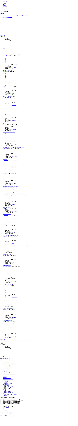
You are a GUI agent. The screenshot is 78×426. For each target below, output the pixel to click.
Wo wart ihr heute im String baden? (9, 132)
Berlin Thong (6, 97)
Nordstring (6, 215)
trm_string (6, 108)
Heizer (13, 305)
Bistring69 (6, 309)
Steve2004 (6, 195)
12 (5, 76)
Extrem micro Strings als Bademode (9, 284)
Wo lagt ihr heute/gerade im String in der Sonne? (11, 54)
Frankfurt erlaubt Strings (7, 172)
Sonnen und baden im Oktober (8, 320)
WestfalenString (14, 297)
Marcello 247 (14, 183)
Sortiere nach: (16, 340)
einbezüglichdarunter (7, 266)
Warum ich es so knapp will (7, 85)
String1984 (14, 336)
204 (5, 139)
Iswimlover (14, 317)
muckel (13, 243)
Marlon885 (14, 105)
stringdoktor (14, 221)
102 (5, 62)
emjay (5, 71)
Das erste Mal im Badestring (8, 70)
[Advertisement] (39, 26)
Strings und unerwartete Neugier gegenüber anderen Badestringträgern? (15, 194)
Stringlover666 (6, 255)
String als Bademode (6, 17)
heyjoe (5, 208)
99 (5, 59)
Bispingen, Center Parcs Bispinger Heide (10, 277)
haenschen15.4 (14, 144)
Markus (5, 278)
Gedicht (4, 123)
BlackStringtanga (7, 329)
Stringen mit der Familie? (7, 265)
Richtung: (27, 340)
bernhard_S (6, 173)
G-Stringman (6, 86)
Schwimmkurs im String (7, 214)
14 (5, 78)
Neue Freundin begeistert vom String (9, 328)
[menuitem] (4, 3)
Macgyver (6, 285)
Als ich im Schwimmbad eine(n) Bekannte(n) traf (11, 235)
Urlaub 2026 (5, 159)
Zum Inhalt (2, 13)
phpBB (6, 410)
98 (5, 58)
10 (5, 74)
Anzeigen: (5, 340)
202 (5, 137)
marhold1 (5, 225)
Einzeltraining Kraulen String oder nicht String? (11, 186)
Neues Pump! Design (6, 207)
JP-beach (4, 224)
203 (5, 138)
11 (5, 75)
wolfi (13, 262)
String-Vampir (14, 192)
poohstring (13, 326)
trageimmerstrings (7, 148)
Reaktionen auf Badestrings (7, 107)
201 (5, 136)
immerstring (14, 82)
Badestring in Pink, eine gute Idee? (9, 96)
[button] (5, 38)
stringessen (14, 67)
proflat (3, 413)
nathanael (5, 187)
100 (5, 60)
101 (5, 61)
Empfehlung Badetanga (7, 254)
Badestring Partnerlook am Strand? (9, 308)
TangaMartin (6, 133)
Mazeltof (9, 413)
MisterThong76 (7, 55)
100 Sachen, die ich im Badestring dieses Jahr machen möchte (13, 147)
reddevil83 (13, 204)
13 (5, 77)
